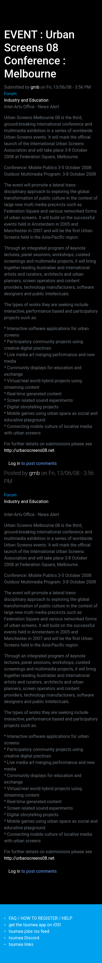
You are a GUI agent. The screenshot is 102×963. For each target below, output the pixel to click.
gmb (35, 87)
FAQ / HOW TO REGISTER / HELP (40, 918)
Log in (14, 463)
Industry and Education (26, 100)
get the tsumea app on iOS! (35, 924)
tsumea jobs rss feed (29, 931)
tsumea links (21, 944)
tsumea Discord (24, 937)
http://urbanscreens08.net (29, 450)
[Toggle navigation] (12, 7)
